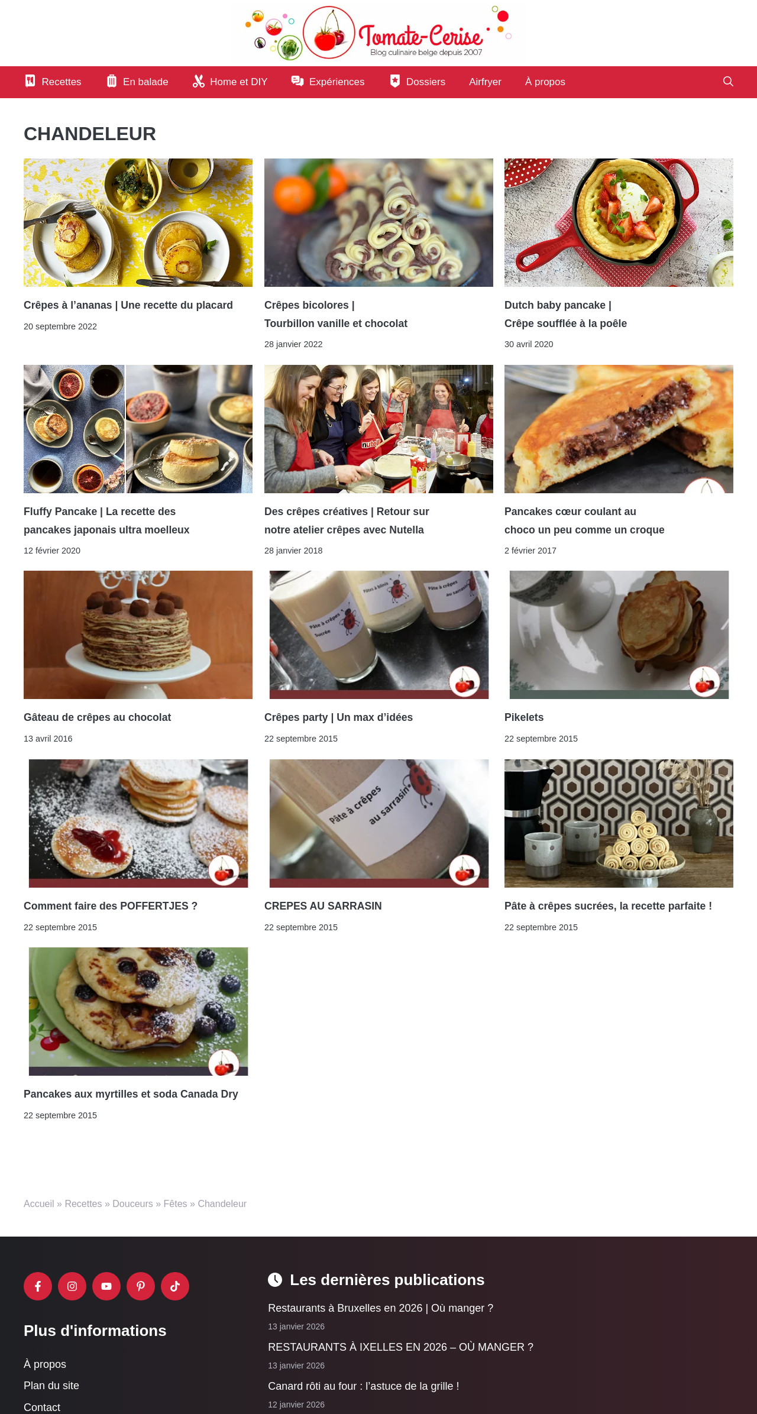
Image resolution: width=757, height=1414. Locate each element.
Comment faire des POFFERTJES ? (111, 906)
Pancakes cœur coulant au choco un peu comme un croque (584, 520)
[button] (728, 82)
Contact (42, 1407)
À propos (545, 82)
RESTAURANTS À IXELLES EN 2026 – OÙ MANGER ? (400, 1348)
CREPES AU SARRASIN (323, 906)
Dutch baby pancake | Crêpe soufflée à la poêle (565, 314)
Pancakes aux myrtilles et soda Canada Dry (131, 1095)
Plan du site (51, 1386)
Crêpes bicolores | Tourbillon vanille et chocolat (335, 314)
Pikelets (524, 718)
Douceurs (132, 1204)
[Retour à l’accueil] (378, 32)
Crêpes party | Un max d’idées (338, 718)
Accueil (39, 1204)
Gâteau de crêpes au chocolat (97, 718)
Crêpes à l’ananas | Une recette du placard (128, 305)
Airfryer (485, 82)
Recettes (83, 1204)
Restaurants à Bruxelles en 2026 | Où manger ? (380, 1308)
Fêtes (175, 1204)
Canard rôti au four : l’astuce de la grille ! (363, 1387)
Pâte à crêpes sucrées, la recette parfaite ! (608, 906)
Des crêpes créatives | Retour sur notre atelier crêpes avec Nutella (346, 520)
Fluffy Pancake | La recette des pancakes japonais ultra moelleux (107, 520)
